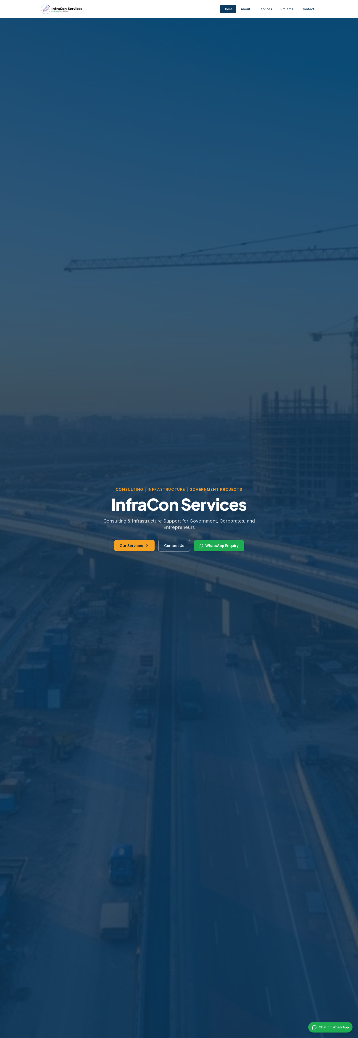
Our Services (134, 548)
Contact (308, 9)
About (245, 9)
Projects (286, 9)
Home (228, 9)
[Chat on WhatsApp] (330, 1027)
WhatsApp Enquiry (219, 548)
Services (265, 9)
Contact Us (174, 548)
